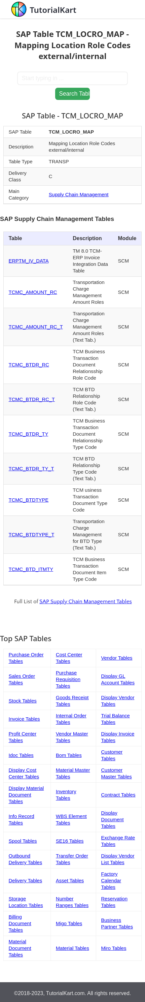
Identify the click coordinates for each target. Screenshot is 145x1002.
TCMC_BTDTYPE (29, 500)
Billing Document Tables (20, 923)
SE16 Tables (70, 841)
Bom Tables (69, 755)
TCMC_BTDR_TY (28, 434)
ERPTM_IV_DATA (29, 261)
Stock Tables (23, 701)
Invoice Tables (24, 719)
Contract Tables (118, 795)
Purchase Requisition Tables (68, 679)
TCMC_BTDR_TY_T (31, 468)
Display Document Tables (112, 819)
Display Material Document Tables (26, 794)
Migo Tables (69, 923)
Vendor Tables (116, 658)
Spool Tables (23, 841)
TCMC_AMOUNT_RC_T (36, 326)
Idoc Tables (21, 755)
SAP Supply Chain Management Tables (85, 602)
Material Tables (72, 948)
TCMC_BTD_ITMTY (31, 569)
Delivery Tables (25, 880)
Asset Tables (70, 880)
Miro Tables (113, 948)
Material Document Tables (20, 948)
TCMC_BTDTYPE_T (31, 534)
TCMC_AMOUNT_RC (33, 292)
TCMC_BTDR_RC (29, 364)
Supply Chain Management (79, 194)
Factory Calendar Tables (111, 880)
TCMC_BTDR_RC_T (32, 399)
